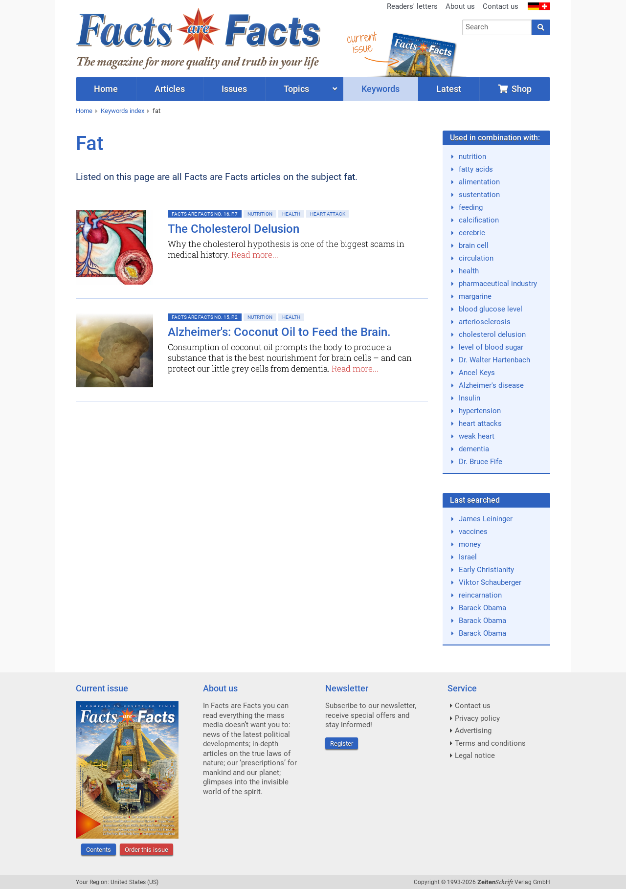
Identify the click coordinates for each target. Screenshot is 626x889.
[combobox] (497, 27)
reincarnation (480, 595)
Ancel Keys (477, 372)
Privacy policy (477, 718)
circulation (476, 258)
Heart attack (327, 214)
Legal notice (475, 755)
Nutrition (259, 214)
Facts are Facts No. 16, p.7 (205, 214)
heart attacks (480, 423)
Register (341, 743)
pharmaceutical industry (498, 283)
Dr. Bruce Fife (480, 461)
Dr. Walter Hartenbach (494, 360)
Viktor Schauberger (490, 582)
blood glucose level (490, 309)
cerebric (472, 232)
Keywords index (122, 110)
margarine (475, 296)
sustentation (479, 194)
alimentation (479, 182)
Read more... (254, 254)
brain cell (474, 245)
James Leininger (486, 518)
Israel (468, 557)
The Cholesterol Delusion (233, 229)
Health (291, 214)
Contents (98, 849)
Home (84, 110)
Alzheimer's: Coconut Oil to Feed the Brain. (279, 332)
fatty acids (476, 169)
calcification (479, 220)
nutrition (472, 156)
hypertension (480, 410)
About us (460, 6)
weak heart (476, 436)
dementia (474, 448)
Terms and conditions (490, 743)
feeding (471, 207)
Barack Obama (482, 607)
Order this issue (146, 849)
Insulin (469, 398)
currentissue (361, 43)
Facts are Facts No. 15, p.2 (205, 317)
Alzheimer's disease (491, 385)
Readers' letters (412, 6)
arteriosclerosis (485, 321)
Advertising (473, 730)
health (469, 271)
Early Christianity (486, 569)
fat (156, 110)
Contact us (500, 6)
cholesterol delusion (492, 334)
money (470, 544)
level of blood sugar (491, 347)
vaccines (473, 531)
